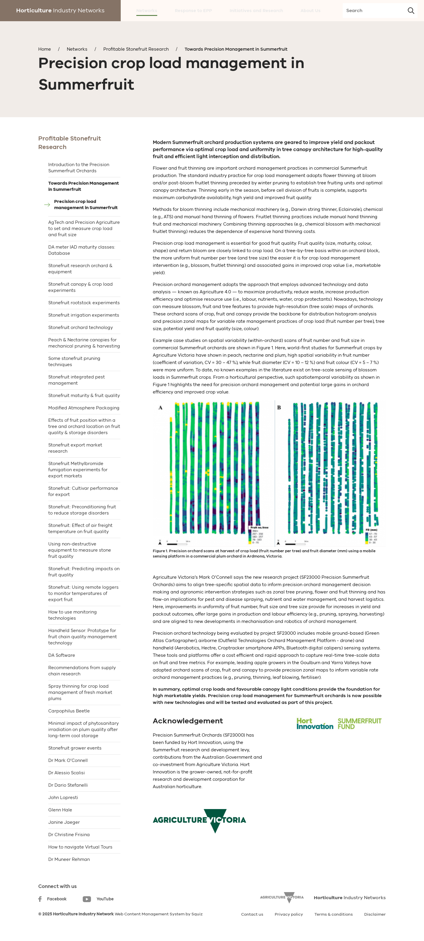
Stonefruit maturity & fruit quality (84, 395)
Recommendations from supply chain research (82, 671)
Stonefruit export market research (75, 448)
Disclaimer (375, 914)
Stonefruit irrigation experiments (83, 315)
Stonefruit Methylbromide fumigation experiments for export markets (77, 470)
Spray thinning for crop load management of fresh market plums (80, 692)
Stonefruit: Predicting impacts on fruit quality (84, 572)
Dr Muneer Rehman (69, 859)
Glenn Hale (60, 810)
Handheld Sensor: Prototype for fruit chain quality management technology (82, 637)
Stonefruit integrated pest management (76, 380)
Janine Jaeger (64, 822)
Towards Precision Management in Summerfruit (236, 49)
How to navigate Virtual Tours (80, 847)
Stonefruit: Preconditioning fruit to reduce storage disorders (82, 510)
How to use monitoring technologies (72, 615)
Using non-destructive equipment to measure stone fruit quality (79, 550)
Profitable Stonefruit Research (136, 49)
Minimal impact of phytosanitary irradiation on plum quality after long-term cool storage (83, 729)
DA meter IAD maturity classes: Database (81, 250)
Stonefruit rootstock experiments (84, 303)
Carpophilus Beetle (69, 711)
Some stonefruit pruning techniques (74, 361)
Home (44, 49)
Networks (146, 11)
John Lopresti (63, 798)
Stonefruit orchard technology (80, 327)
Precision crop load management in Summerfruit (86, 205)
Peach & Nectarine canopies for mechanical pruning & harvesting (84, 343)
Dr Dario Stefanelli (68, 785)
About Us (311, 11)
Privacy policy (289, 914)
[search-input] (380, 10)
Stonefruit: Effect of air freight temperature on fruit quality (80, 528)
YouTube (98, 899)
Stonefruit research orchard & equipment (80, 269)
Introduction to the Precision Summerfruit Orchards (78, 168)
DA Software (61, 655)
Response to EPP (193, 11)
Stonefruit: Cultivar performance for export (83, 491)
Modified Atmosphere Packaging (84, 408)
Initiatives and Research (256, 11)
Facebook (52, 899)
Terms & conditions (333, 914)
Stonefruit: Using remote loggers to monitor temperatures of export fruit (83, 593)
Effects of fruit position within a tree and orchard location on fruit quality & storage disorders (84, 426)
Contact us (252, 914)
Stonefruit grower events (75, 748)
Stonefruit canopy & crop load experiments (80, 287)
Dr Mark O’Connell (68, 760)
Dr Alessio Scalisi (66, 773)
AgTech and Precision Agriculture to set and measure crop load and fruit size (84, 228)
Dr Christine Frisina (69, 835)
